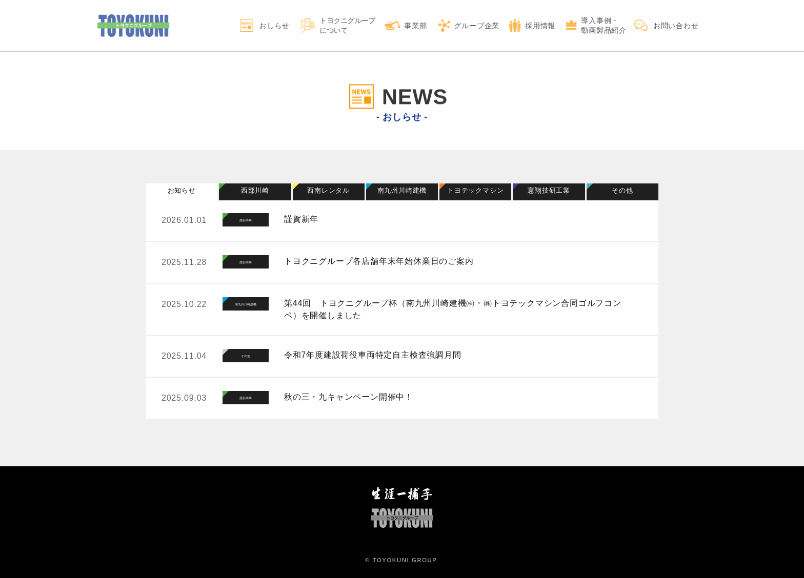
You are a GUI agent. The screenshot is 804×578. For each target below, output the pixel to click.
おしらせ (274, 26)
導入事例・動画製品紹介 (604, 25)
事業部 (416, 26)
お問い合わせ (676, 26)
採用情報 (540, 26)
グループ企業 (477, 26)
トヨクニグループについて (347, 25)
